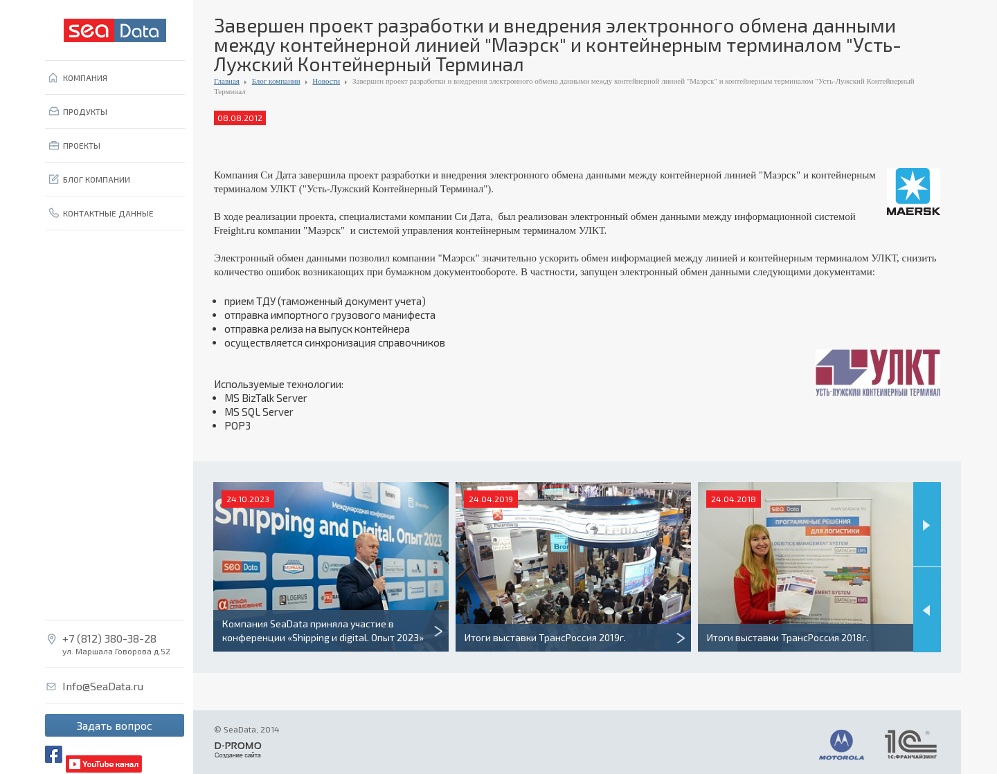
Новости (326, 81)
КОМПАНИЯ (85, 77)
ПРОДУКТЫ (85, 111)
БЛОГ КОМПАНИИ (96, 179)
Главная (227, 81)
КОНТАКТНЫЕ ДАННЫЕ (108, 213)
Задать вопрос (114, 725)
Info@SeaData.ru (102, 686)
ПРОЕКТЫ (81, 145)
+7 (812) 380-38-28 (109, 638)
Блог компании (276, 81)
